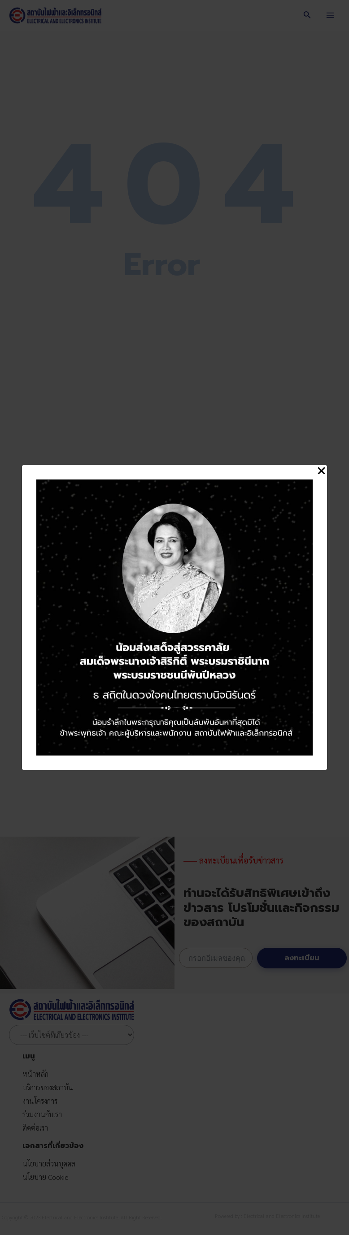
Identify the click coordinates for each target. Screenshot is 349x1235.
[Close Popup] (321, 471)
